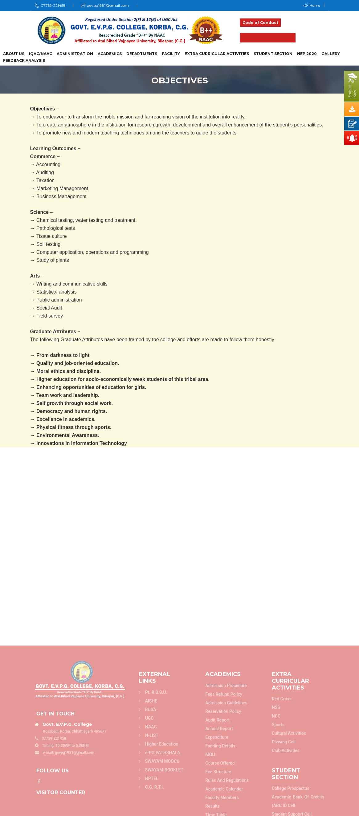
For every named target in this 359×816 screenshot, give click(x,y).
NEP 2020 (307, 54)
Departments (141, 54)
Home (312, 5)
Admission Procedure (226, 787)
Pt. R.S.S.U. (153, 794)
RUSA (147, 811)
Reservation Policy (223, 813)
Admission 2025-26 (268, 38)
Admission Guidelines (226, 804)
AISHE (148, 802)
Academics (110, 54)
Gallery (330, 54)
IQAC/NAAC (40, 54)
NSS (276, 809)
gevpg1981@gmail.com (108, 5)
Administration (75, 54)
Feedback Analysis (24, 60)
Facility (171, 54)
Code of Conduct (260, 22)
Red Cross (282, 800)
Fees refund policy (223, 796)
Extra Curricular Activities (217, 54)
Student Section (273, 54)
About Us (13, 54)
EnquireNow (352, 91)
